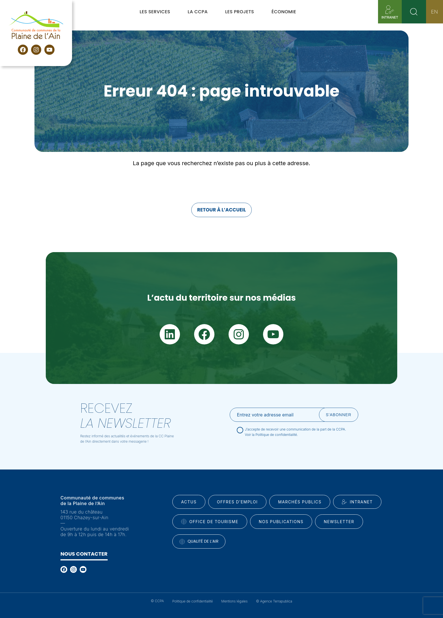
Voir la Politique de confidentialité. (271, 435)
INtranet (357, 502)
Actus (189, 501)
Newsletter (339, 521)
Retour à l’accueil (221, 209)
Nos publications (281, 521)
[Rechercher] (414, 11)
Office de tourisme (209, 521)
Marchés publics (300, 501)
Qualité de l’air (198, 541)
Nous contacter (83, 553)
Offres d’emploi (237, 501)
